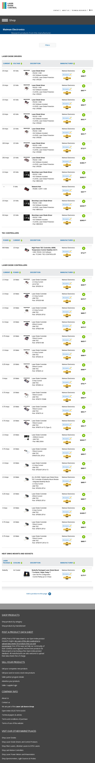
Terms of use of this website (12, 723)
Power (7, 240)
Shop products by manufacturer (14, 625)
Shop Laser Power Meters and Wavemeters (18, 754)
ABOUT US (69, 10)
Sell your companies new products (15, 668)
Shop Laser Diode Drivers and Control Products (19, 741)
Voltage (17, 63)
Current (8, 63)
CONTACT (60, 10)
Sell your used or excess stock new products (18, 672)
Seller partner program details (13, 676)
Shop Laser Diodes (9, 737)
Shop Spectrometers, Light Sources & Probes (19, 758)
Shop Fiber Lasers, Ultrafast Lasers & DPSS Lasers (21, 745)
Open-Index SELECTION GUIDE (13, 710)
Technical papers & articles (12, 714)
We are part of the (18, 706)
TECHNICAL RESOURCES (83, 10)
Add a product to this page (38, 593)
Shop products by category (12, 621)
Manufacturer (67, 63)
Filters (47, 45)
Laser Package (7, 561)
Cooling (18, 562)
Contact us (6, 702)
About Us (5, 698)
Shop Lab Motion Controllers (12, 750)
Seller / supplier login (9, 685)
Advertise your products (11, 681)
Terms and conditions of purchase (15, 718)
